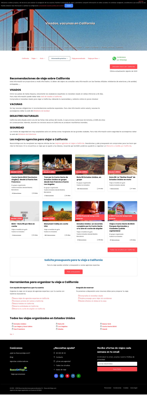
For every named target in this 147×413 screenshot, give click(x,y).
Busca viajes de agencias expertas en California (30, 298)
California (25, 58)
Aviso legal (133, 388)
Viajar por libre (93, 58)
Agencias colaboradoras (19, 361)
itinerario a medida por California (118, 146)
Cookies (125, 388)
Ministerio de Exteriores (27, 134)
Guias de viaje (61, 370)
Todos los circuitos (63, 365)
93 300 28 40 (61, 353)
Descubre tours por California (123, 67)
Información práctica (58, 58)
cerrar (141, 1)
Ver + (12, 334)
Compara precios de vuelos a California (27, 301)
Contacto (59, 357)
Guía (41, 58)
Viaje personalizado (78, 58)
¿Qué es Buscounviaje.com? (20, 353)
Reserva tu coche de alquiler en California (28, 309)
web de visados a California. (51, 96)
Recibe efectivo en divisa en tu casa (92, 301)
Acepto (69, 5)
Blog (11, 357)
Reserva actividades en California (25, 306)
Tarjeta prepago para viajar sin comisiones (95, 298)
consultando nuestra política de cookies (51, 5)
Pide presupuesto (73, 272)
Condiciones (117, 388)
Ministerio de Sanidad (41, 111)
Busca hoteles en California (23, 303)
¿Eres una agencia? (63, 361)
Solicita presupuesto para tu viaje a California (73, 260)
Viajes (34, 58)
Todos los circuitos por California (122, 250)
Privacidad (107, 388)
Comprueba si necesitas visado (90, 296)
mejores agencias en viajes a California (69, 143)
